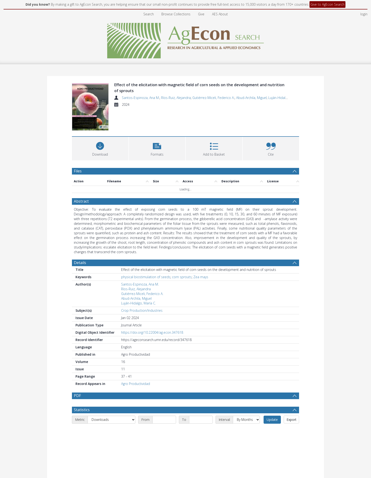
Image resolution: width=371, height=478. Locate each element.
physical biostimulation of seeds (145, 277)
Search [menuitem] (148, 14)
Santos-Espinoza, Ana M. (140, 97)
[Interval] (246, 431)
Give (201, 14)
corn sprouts (182, 277)
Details (80, 262)
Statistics (82, 421)
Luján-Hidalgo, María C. (285, 97)
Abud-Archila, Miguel (251, 97)
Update (272, 431)
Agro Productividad (135, 383)
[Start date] (164, 431)
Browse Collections (175, 14)
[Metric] (111, 431)
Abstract (81, 201)
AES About (220, 14)
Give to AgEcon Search (327, 4)
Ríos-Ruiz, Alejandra (176, 97)
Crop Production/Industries (142, 310)
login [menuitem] (363, 14)
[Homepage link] (185, 39)
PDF (77, 395)
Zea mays (200, 277)
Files (78, 171)
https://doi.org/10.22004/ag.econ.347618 (152, 332)
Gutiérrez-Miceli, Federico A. (213, 97)
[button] (157, 148)
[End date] (201, 431)
